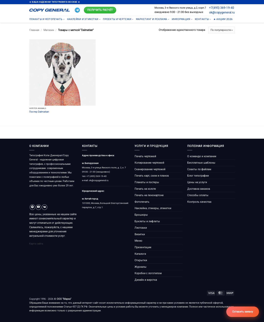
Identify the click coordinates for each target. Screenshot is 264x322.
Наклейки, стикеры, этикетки (153, 208)
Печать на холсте (145, 188)
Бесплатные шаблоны (201, 162)
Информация (182, 19)
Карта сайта (36, 243)
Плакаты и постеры (147, 182)
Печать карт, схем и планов (152, 175)
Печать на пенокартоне (149, 195)
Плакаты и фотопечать (47, 19)
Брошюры (141, 214)
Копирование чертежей (149, 162)
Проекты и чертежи (118, 19)
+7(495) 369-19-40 (221, 7)
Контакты (203, 19)
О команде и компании (201, 156)
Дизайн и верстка (146, 279)
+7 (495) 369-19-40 (97, 176)
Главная (34, 30)
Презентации (143, 247)
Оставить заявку (242, 311)
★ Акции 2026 (223, 19)
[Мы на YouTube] (38, 207)
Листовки (141, 227)
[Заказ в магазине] (221, 30)
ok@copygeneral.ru (222, 12)
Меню (138, 240)
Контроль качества (199, 201)
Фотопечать (142, 201)
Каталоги (140, 253)
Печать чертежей (145, 156)
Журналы (140, 266)
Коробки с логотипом (148, 273)
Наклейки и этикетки (84, 19)
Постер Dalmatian (39, 111)
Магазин (48, 30)
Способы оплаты (197, 195)
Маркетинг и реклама (152, 19)
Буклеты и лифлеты (147, 221)
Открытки (141, 260)
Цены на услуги (197, 182)
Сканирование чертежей (150, 169)
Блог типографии (198, 175)
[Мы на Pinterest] (32, 207)
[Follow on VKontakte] (44, 207)
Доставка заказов (198, 188)
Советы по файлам (199, 169)
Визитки (140, 234)
